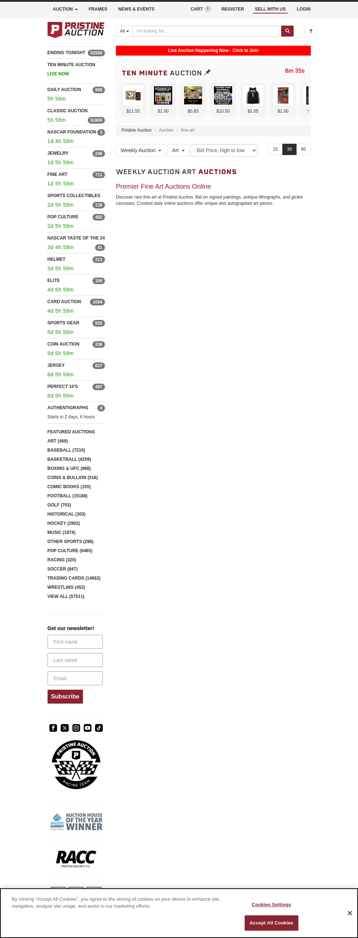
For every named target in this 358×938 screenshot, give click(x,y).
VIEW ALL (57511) (66, 596)
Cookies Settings (271, 904)
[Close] (350, 913)
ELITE (54, 280)
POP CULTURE (63, 216)
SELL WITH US (270, 9)
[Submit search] (287, 31)
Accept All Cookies (272, 923)
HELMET (56, 259)
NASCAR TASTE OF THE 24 (76, 238)
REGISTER (233, 9)
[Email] (75, 678)
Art (178, 150)
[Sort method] (224, 150)
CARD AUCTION (64, 301)
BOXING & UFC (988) (69, 468)
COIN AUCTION (64, 344)
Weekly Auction (141, 150)
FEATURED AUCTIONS (71, 431)
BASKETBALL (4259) (69, 459)
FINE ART (58, 174)
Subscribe (65, 696)
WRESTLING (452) (66, 587)
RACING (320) (62, 559)
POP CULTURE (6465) (70, 550)
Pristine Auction (136, 130)
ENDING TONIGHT (67, 52)
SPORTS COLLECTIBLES (74, 195)
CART (200, 9)
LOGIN (304, 9)
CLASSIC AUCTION (68, 110)
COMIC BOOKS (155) (69, 486)
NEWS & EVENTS (136, 9)
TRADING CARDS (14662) (74, 578)
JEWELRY (58, 153)
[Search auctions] (207, 31)
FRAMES (98, 9)
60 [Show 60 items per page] (303, 149)
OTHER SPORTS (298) (71, 541)
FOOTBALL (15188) (68, 495)
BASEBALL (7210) (66, 450)
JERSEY (56, 365)
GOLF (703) (59, 505)
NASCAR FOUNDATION (72, 132)
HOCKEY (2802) (64, 523)
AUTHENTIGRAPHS (68, 407)
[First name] (75, 642)
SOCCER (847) (63, 569)
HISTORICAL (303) (67, 514)
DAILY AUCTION (64, 89)
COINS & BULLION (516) (73, 477)
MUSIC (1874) (62, 532)
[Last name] (75, 660)
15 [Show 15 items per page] (275, 149)
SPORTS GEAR (63, 322)
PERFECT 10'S (63, 386)
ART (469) (58, 441)
